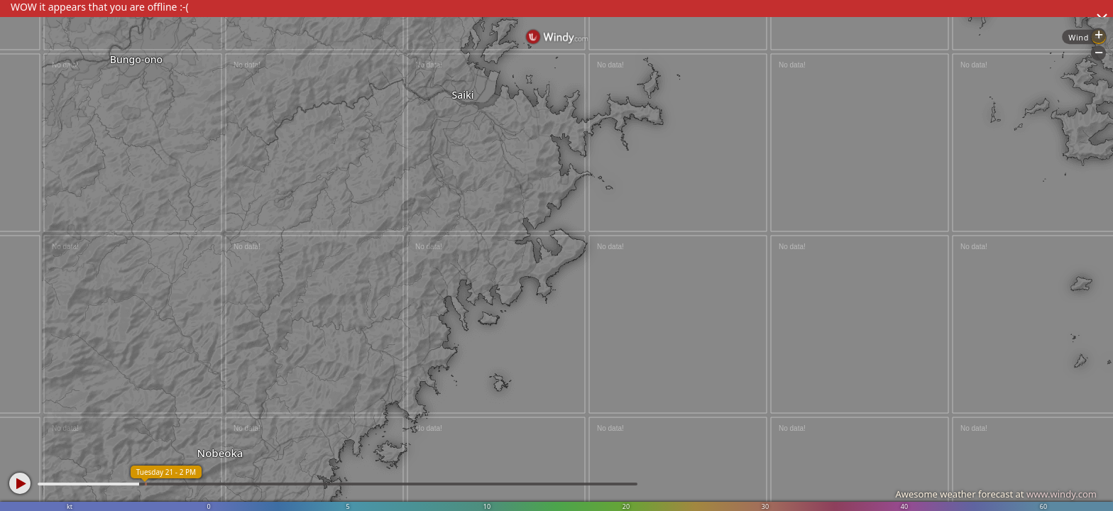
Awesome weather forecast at (996, 494)
